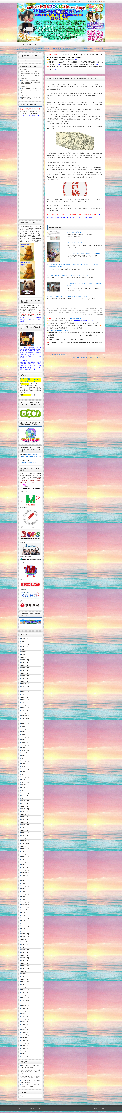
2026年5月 (23, 638)
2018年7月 (23, 886)
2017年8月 (23, 915)
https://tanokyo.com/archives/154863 (29, 462)
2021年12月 (24, 779)
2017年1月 (23, 934)
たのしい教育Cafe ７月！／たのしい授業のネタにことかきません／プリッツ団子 (31, 90)
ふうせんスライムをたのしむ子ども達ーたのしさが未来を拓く (84, 253)
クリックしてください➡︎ (26, 619)
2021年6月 (23, 795)
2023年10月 (24, 721)
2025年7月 (23, 665)
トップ (22, 44)
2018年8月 (23, 883)
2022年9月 (23, 755)
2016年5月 (23, 955)
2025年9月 (23, 660)
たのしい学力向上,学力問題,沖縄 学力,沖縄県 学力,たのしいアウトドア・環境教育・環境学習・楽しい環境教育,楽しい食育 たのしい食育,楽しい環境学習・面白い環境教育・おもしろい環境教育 (76, 312)
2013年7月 (23, 1045)
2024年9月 (23, 691)
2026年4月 (23, 641)
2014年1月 (23, 1029)
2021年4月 (23, 800)
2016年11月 (24, 939)
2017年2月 (23, 931)
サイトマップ (32, 44)
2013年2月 (23, 1053)
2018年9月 (23, 880)
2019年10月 (24, 846)
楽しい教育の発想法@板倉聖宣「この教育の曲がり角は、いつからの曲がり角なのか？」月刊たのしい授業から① (30, 73)
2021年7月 (23, 793)
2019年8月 (23, 851)
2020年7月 (23, 822)
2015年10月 (24, 973)
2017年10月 (24, 910)
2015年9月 (23, 976)
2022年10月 (24, 753)
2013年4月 (23, 1051)
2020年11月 (24, 814)
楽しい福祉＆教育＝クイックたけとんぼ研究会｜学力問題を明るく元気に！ (68, 296)
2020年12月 (24, 811)
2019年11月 (24, 843)
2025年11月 (24, 654)
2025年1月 (23, 681)
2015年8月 (23, 979)
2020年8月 (23, 819)
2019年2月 (23, 867)
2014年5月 (23, 1019)
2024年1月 (23, 713)
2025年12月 (24, 651)
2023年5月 (23, 734)
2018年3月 (23, 896)
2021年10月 (24, 785)
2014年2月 (23, 1027)
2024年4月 (23, 705)
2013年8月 (23, 1043)
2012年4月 (23, 1056)
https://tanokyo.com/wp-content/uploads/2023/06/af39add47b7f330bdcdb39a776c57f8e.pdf (30, 456)
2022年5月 (23, 766)
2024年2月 (23, 710)
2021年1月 (23, 809)
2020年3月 (23, 832)
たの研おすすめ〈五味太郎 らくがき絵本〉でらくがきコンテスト (88, 357)
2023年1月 (23, 745)
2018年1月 (23, 902)
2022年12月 (24, 747)
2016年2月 (23, 963)
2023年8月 (23, 726)
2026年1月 (23, 649)
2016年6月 (23, 952)
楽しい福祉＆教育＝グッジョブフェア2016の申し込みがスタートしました (67, 275)
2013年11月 (24, 1035)
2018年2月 (23, 899)
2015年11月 (24, 971)
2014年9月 (23, 1008)
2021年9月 (23, 787)
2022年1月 (23, 777)
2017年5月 (23, 923)
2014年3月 (23, 1024)
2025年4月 (23, 673)
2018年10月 (24, 878)
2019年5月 (23, 859)
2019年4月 (23, 862)
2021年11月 (24, 782)
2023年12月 (24, 715)
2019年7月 (23, 854)
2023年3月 (23, 739)
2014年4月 (23, 1021)
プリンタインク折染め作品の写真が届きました (57, 354)
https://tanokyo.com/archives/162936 (69, 335)
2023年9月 (23, 723)
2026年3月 (23, 644)
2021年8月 (23, 790)
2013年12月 (24, 1032)
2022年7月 (23, 761)
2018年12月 (24, 872)
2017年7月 (23, 918)
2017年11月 (24, 907)
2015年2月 (23, 995)
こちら (86, 57)
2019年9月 (23, 848)
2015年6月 (23, 984)
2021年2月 (23, 806)
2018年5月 (23, 891)
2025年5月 (23, 670)
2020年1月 (23, 838)
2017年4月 (23, 926)
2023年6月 (23, 731)
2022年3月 (23, 771)
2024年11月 (24, 686)
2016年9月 (23, 944)
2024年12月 (24, 683)
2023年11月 (24, 718)
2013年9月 (23, 1040)
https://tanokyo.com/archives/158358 (58, 330)
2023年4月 (23, 737)
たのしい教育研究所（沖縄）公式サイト (35, 1108)
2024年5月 (23, 702)
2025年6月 (23, 667)
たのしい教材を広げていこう (74, 232)
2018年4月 (23, 894)
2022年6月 (23, 763)
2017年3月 (23, 928)
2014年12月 (24, 1000)
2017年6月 (23, 920)
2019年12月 (24, 840)
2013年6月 (23, 1048)
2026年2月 (23, 646)
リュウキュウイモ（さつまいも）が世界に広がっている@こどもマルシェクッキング (30, 1071)
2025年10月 (24, 657)
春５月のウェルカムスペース (74, 242)
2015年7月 (23, 981)
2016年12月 (24, 936)
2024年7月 (23, 697)
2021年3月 (23, 803)
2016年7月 (23, 949)
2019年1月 (23, 870)
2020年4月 (23, 830)
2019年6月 (23, 856)
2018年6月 (23, 888)
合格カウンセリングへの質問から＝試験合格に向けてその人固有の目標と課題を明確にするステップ (30, 82)
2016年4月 (23, 958)
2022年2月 (23, 774)
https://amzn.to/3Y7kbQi (76, 318)
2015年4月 (23, 989)
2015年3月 (23, 992)
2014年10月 (24, 1005)
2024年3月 (23, 707)
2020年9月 (23, 816)
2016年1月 (23, 965)
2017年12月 (24, 904)
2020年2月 (23, 835)
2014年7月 (23, 1013)
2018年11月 (24, 875)
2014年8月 (23, 1011)
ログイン (23, 1096)
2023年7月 (23, 729)
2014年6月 (23, 1016)
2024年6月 (23, 699)
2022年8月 (23, 758)
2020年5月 (23, 827)
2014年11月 (24, 1003)
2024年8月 (23, 694)
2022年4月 (23, 769)
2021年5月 (23, 798)
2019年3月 (23, 864)
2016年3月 (23, 960)
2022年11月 (24, 750)
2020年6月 (23, 824)
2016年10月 (24, 942)
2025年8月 (23, 662)
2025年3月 (23, 675)
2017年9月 (23, 912)
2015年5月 (23, 987)
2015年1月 (23, 997)
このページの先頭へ (99, 1108)
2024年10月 (24, 689)
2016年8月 (23, 947)
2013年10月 (24, 1037)
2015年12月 (24, 968)
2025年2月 (23, 678)
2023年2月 (23, 742)
